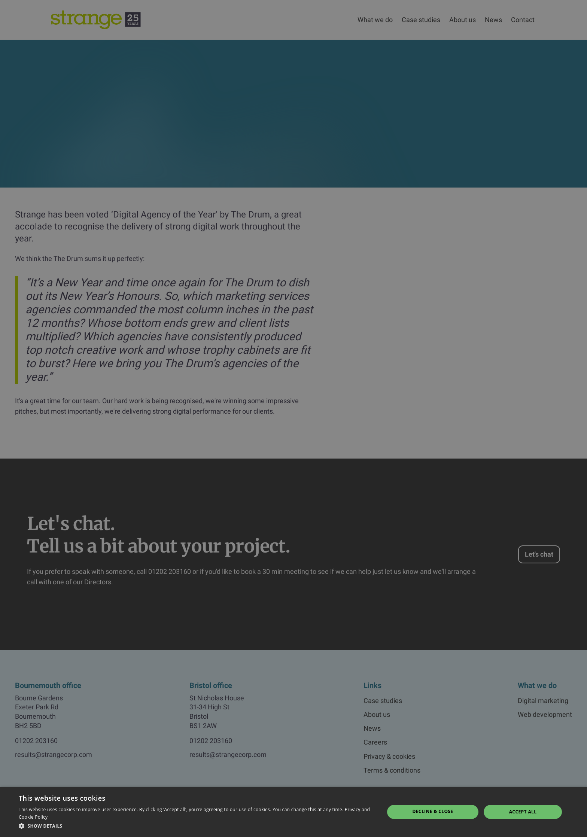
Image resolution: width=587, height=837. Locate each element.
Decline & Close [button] (432, 811)
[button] (196, 826)
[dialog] (293, 418)
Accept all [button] (523, 812)
